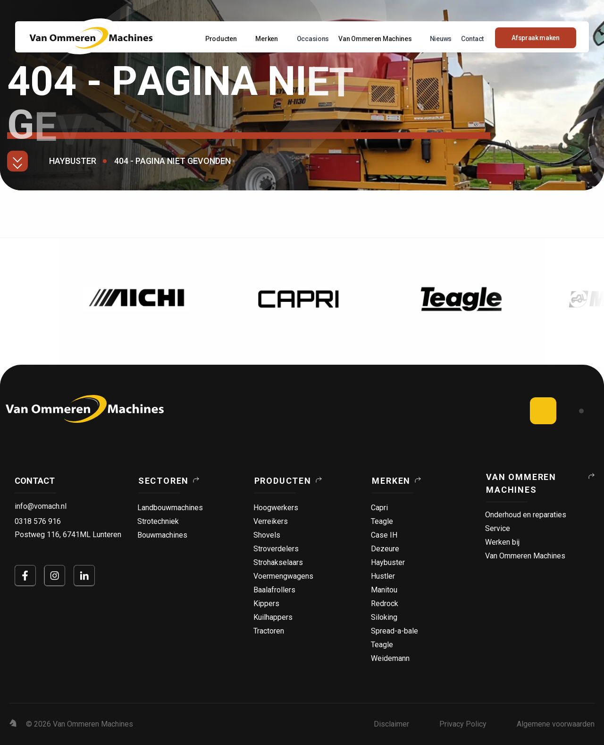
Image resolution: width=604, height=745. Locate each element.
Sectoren (163, 481)
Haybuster (72, 161)
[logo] (85, 409)
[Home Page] (91, 38)
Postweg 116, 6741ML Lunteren (68, 534)
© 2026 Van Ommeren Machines (79, 723)
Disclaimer (391, 723)
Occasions (313, 39)
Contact (472, 39)
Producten (220, 39)
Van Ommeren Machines (374, 39)
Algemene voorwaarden (556, 723)
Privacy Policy (463, 723)
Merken (266, 39)
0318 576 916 (38, 521)
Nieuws (441, 39)
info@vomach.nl (41, 506)
